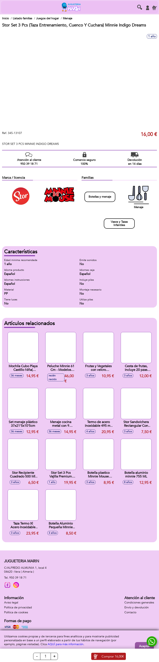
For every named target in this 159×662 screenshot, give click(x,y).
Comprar (113, 656)
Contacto (130, 612)
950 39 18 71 (18, 578)
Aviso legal (11, 602)
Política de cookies (16, 612)
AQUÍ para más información (65, 644)
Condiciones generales (139, 602)
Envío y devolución (136, 607)
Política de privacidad (18, 607)
